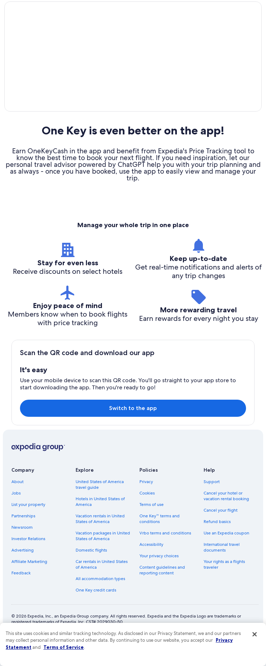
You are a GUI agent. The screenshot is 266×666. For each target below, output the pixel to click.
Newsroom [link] (22, 547)
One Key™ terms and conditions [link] (159, 538)
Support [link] (212, 501)
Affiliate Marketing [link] (29, 581)
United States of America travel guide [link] (100, 504)
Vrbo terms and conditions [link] (165, 553)
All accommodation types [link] (100, 598)
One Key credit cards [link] (96, 610)
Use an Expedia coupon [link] (226, 553)
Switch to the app (133, 428)
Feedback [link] (21, 593)
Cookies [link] (147, 513)
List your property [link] (28, 524)
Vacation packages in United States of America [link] (103, 556)
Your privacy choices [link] (159, 576)
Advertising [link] (22, 570)
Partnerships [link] (23, 536)
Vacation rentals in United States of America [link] (100, 538)
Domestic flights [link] (91, 570)
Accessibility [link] (151, 564)
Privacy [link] (146, 501)
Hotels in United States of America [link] (100, 521)
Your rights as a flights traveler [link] (224, 584)
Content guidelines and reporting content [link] (162, 590)
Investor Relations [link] (28, 559)
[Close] (254, 634)
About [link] (17, 501)
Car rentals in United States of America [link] (102, 584)
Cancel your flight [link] (220, 530)
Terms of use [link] (151, 524)
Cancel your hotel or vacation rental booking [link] (226, 516)
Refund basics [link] (217, 541)
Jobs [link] (16, 513)
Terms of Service (64, 647)
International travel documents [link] (222, 567)
